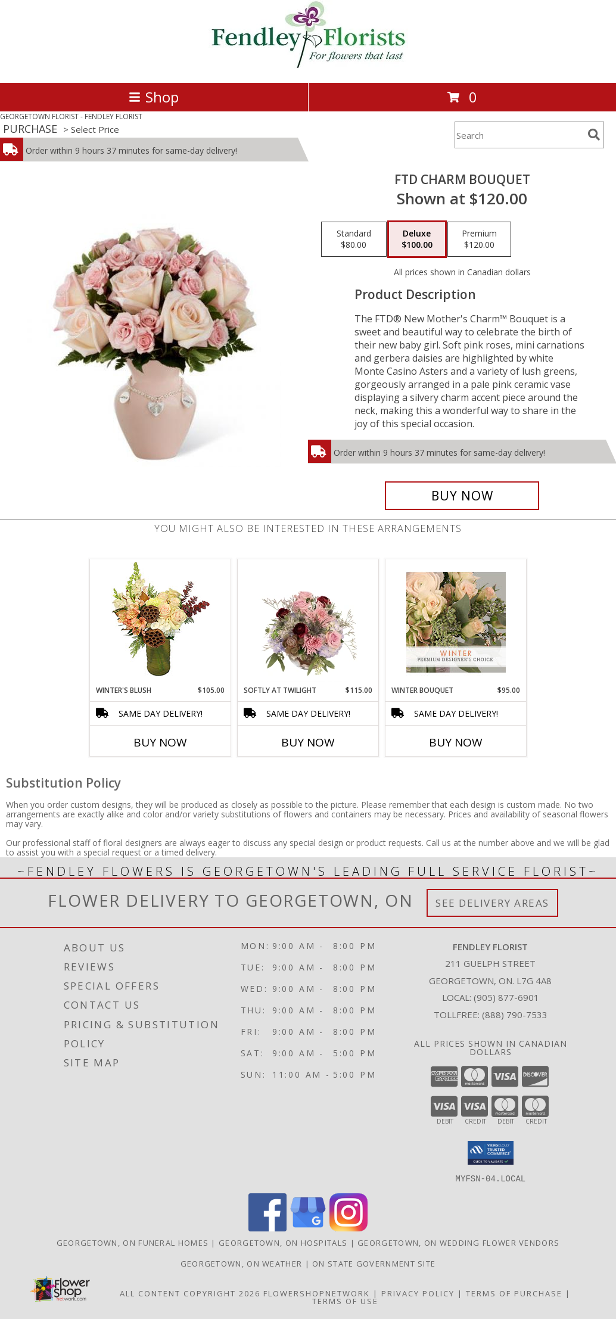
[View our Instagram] (348, 1227)
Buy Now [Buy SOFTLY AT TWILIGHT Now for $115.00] (308, 742)
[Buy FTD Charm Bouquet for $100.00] (462, 495)
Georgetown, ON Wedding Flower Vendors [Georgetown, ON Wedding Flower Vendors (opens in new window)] (458, 1242)
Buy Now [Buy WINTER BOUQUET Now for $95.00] (456, 742)
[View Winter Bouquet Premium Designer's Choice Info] (456, 622)
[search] (593, 134)
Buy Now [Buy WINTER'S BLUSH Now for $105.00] (160, 742)
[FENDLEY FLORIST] (308, 65)
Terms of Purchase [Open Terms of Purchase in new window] (514, 1292)
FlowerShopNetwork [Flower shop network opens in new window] (316, 1292)
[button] (491, 1153)
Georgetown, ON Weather (242, 1263)
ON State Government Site (373, 1263)
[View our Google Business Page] (308, 1227)
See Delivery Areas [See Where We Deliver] (492, 903)
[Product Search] (519, 135)
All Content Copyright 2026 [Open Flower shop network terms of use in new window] (190, 1292)
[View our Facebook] (267, 1227)
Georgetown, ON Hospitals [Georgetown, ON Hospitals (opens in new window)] (283, 1242)
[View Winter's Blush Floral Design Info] (160, 622)
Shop (154, 97)
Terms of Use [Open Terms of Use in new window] (345, 1300)
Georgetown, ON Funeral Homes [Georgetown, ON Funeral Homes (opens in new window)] (133, 1242)
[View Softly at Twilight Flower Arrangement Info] (308, 622)
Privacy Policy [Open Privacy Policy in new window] (418, 1292)
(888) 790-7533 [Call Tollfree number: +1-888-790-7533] (514, 1015)
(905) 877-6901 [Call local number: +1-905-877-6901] (506, 997)
